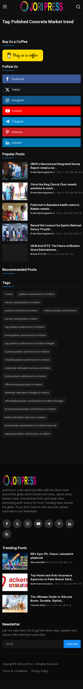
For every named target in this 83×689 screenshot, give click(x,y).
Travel (8, 294)
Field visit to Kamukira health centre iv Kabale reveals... (54, 206)
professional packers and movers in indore (30, 409)
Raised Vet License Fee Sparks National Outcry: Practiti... (55, 227)
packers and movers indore (21, 310)
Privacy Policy (39, 671)
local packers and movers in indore (25, 376)
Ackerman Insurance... (42, 583)
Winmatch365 (37, 562)
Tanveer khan (37, 605)
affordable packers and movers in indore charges (34, 401)
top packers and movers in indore (25, 327)
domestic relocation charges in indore (27, 392)
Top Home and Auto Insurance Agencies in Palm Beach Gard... (52, 577)
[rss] (6, 534)
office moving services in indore (23, 384)
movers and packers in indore (22, 302)
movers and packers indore (21, 318)
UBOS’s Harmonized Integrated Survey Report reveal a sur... (55, 165)
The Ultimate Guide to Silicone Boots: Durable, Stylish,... (51, 598)
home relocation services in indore (25, 417)
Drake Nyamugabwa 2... (43, 172)
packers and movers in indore (36, 294)
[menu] (5, 7)
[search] (78, 7)
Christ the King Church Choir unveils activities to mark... (53, 186)
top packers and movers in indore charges (30, 343)
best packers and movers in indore (25, 335)
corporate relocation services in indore (27, 368)
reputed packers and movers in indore (27, 433)
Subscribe (72, 644)
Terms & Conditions (15, 671)
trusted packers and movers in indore (27, 351)
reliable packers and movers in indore (27, 359)
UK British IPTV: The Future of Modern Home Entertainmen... (55, 247)
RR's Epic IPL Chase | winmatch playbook (51, 556)
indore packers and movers (60, 310)
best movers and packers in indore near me (30, 425)
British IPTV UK (38, 253)
